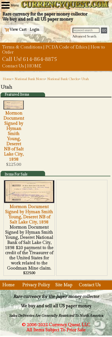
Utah (85, 79)
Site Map (63, 285)
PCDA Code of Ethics (66, 47)
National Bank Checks (63, 79)
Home (7, 79)
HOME (34, 66)
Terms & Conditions (22, 47)
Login (34, 29)
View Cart (15, 29)
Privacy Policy (36, 285)
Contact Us (13, 66)
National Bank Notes (30, 79)
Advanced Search (84, 36)
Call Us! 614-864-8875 (29, 59)
